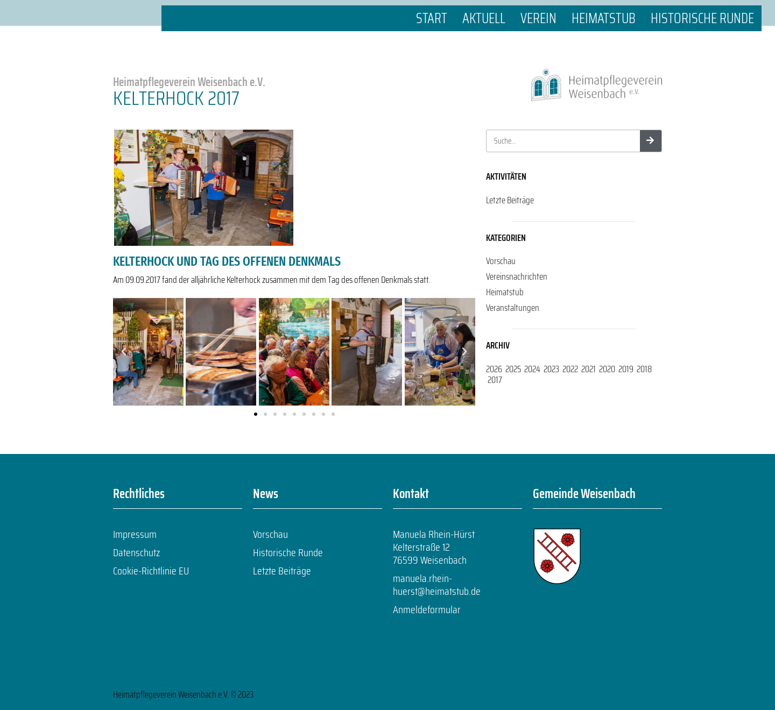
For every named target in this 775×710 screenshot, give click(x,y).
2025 (513, 369)
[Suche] (650, 141)
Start (431, 18)
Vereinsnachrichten (516, 276)
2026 (494, 369)
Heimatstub (604, 18)
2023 (551, 369)
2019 (625, 369)
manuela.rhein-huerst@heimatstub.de (437, 585)
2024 (532, 369)
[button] (123, 351)
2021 (588, 369)
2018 (644, 369)
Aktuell (483, 18)
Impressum (135, 534)
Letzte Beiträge (510, 200)
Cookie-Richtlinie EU (151, 570)
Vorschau (501, 261)
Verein (538, 18)
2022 (570, 369)
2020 (607, 369)
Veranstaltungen (512, 308)
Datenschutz (136, 552)
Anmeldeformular (427, 609)
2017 (495, 380)
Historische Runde (702, 18)
